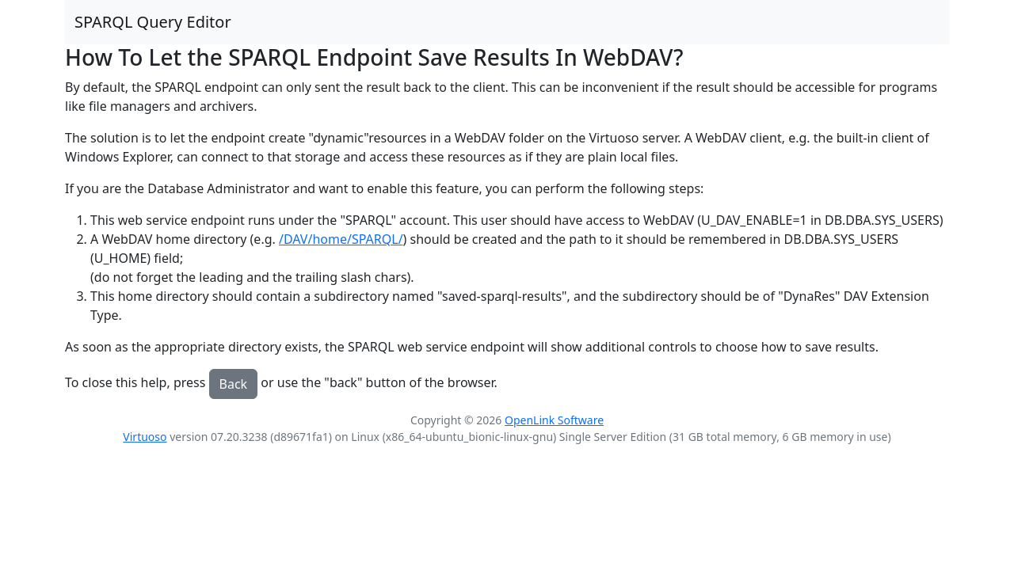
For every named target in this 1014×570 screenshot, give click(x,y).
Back (233, 384)
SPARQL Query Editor (152, 21)
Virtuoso (144, 436)
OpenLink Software (554, 420)
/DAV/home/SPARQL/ (341, 239)
